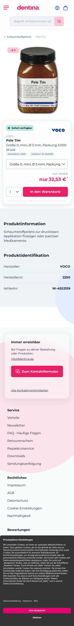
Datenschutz (17, 500)
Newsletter (16, 425)
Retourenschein (20, 441)
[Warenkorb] (66, 9)
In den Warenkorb (45, 192)
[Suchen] (59, 21)
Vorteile (13, 418)
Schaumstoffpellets (19, 36)
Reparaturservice (20, 448)
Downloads (16, 456)
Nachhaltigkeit (19, 516)
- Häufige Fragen (27, 433)
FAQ (10, 433)
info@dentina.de (22, 359)
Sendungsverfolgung (24, 464)
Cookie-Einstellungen (24, 508)
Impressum (16, 485)
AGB (10, 493)
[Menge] (14, 192)
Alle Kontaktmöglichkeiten (29, 390)
